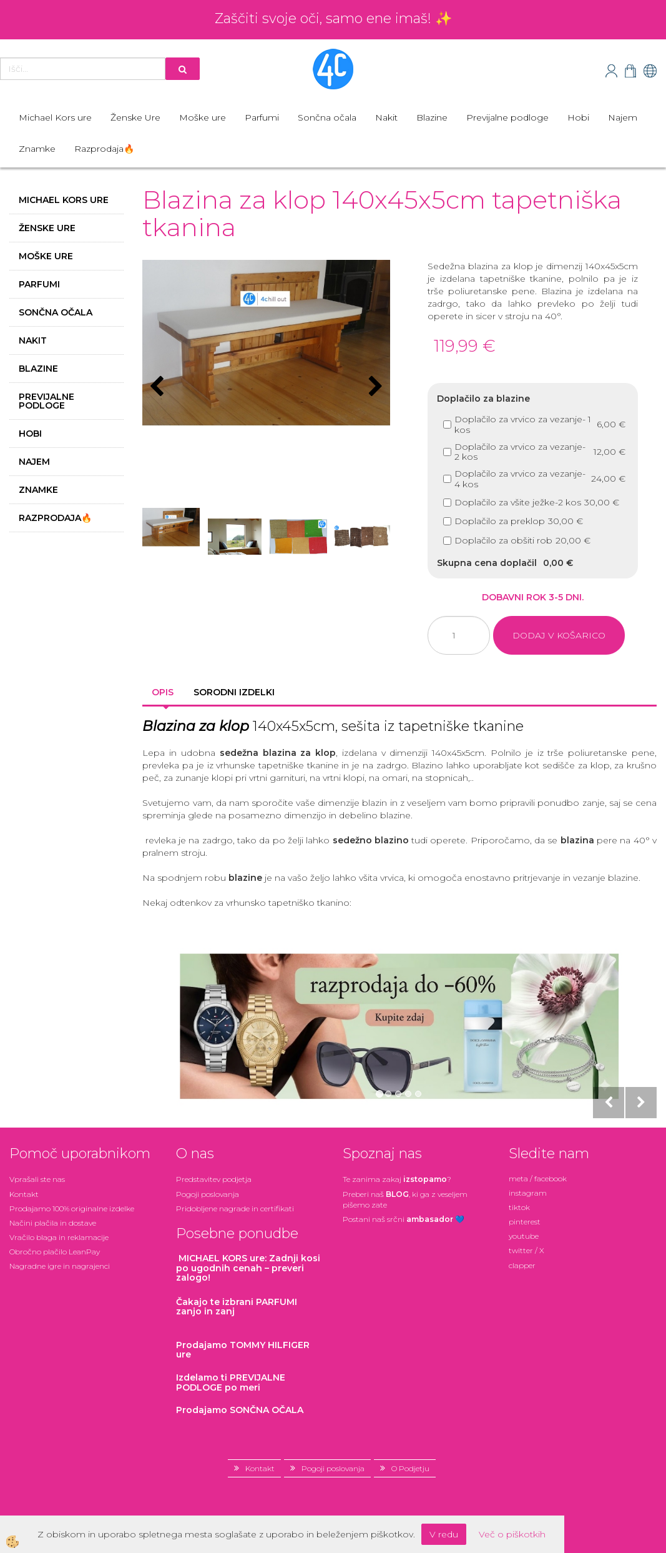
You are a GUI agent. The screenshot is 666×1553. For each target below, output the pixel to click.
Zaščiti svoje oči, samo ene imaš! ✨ (333, 18)
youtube (524, 1236)
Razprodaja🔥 (104, 148)
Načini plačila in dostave (52, 1223)
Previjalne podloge (507, 117)
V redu (443, 1534)
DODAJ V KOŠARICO (558, 635)
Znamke (37, 148)
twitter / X (526, 1250)
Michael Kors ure (55, 117)
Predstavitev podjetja (214, 1179)
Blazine (432, 117)
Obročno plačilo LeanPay (54, 1251)
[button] (374, 387)
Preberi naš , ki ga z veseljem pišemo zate (405, 1199)
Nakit (386, 117)
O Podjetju (410, 1468)
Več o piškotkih (512, 1534)
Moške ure (202, 117)
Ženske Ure (135, 117)
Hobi (578, 117)
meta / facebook (538, 1178)
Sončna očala (327, 117)
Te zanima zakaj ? (397, 1179)
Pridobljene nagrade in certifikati (235, 1208)
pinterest (525, 1221)
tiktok (519, 1207)
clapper (522, 1265)
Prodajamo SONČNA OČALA (241, 1410)
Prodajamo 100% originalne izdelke (71, 1208)
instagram (528, 1193)
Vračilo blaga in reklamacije (59, 1237)
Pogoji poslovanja (207, 1194)
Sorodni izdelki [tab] (234, 692)
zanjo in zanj (236, 1306)
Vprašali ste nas (37, 1179)
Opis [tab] (163, 692)
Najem (622, 117)
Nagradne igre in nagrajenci (59, 1266)
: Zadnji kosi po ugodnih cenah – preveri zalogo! (248, 1268)
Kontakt (24, 1194)
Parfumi (262, 117)
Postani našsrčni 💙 (403, 1219)
